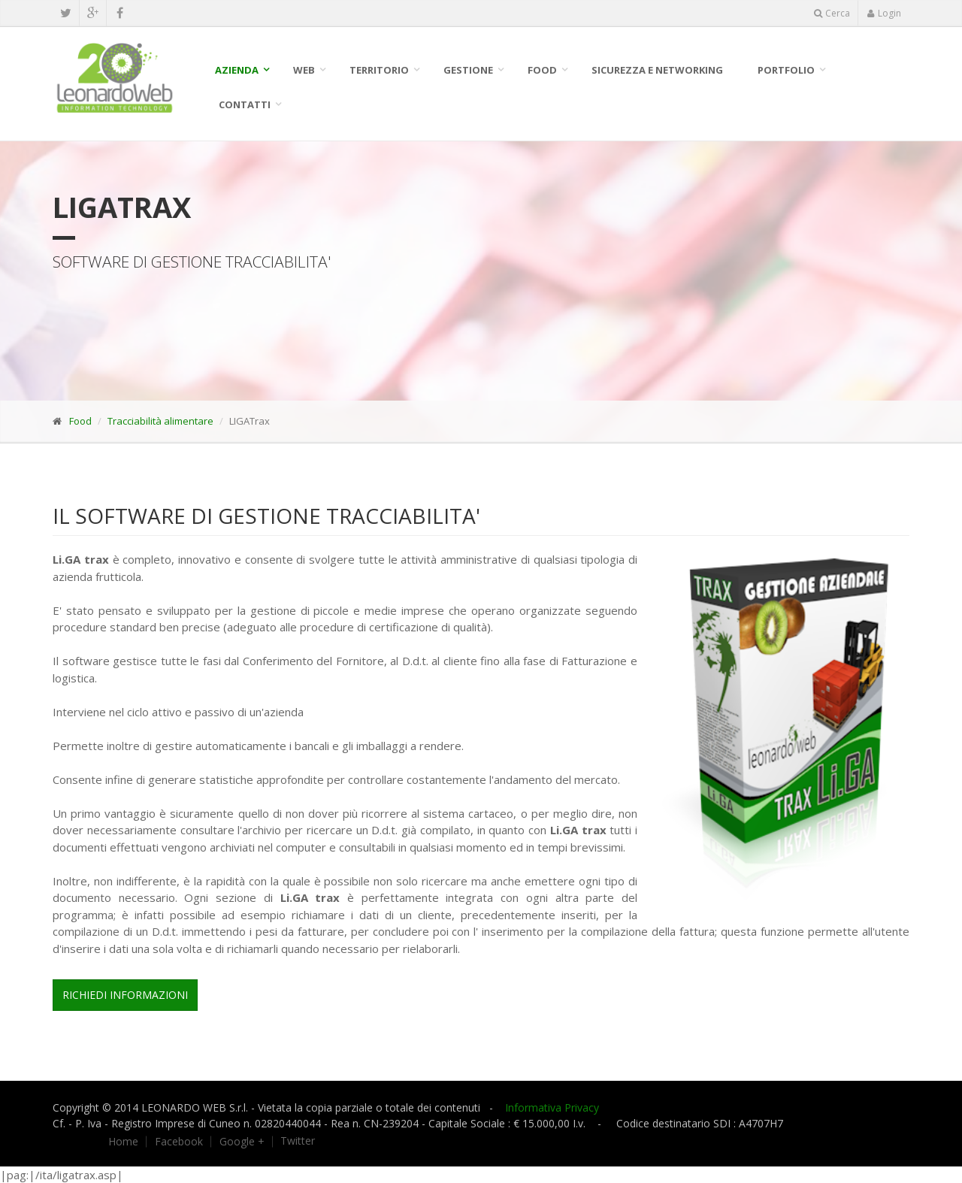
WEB (304, 70)
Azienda (237, 70)
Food (542, 70)
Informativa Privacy (552, 1107)
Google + (242, 1142)
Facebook (179, 1142)
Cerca (832, 13)
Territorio (379, 70)
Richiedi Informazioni (125, 995)
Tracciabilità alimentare (160, 421)
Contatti (245, 104)
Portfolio (786, 70)
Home (123, 1142)
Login (884, 13)
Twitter (297, 1141)
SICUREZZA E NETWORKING (657, 70)
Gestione (468, 70)
